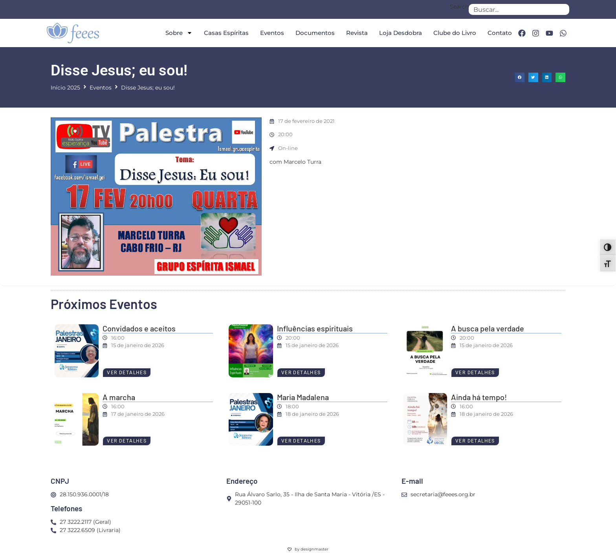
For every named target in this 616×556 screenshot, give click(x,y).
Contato (499, 33)
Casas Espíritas (226, 33)
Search (459, 7)
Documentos (314, 33)
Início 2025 (65, 87)
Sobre (178, 33)
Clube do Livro (454, 33)
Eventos (272, 33)
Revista (356, 33)
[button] (519, 77)
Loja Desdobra (400, 33)
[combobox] (519, 9)
